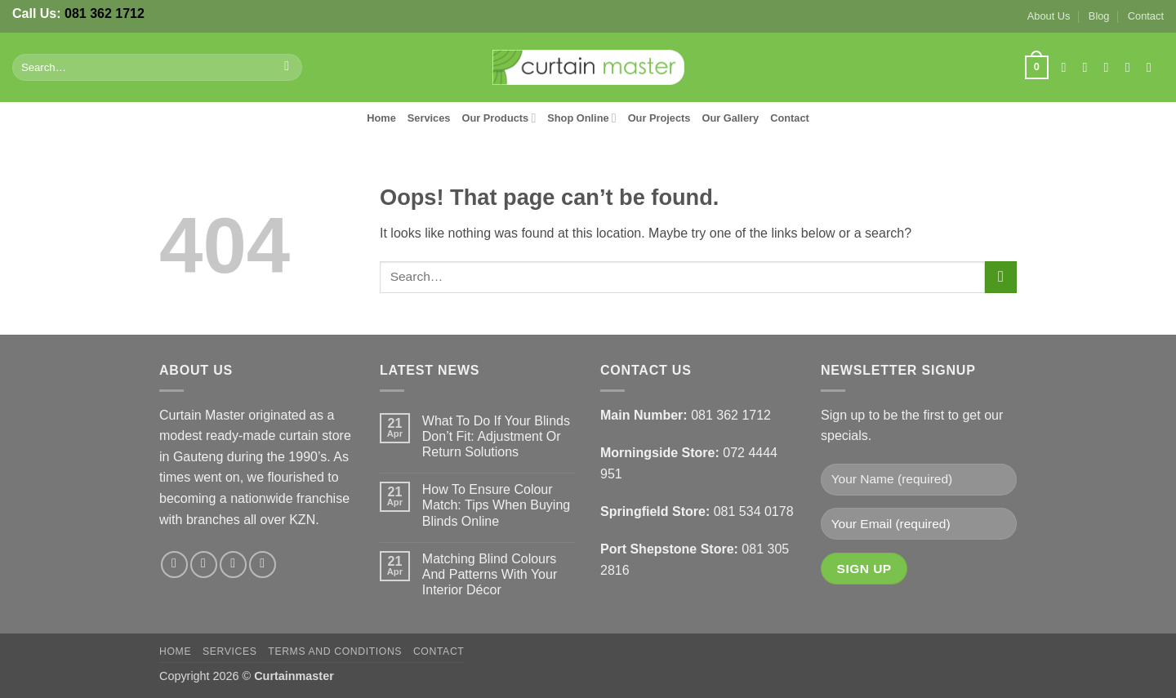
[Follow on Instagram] (1089, 67)
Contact (1146, 16)
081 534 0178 (754, 511)
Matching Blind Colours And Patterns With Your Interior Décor (489, 574)
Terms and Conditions (335, 651)
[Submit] (287, 68)
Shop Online (581, 118)
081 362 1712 (105, 13)
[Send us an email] (1131, 67)
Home (381, 118)
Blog (1099, 16)
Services (429, 118)
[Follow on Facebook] (1067, 67)
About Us (1049, 16)
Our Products (498, 118)
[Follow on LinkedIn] (1153, 67)
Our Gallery (730, 118)
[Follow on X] (1110, 67)
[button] (1036, 68)
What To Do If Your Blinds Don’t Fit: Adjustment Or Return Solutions (496, 436)
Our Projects (659, 118)
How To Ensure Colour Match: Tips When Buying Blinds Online (496, 504)
